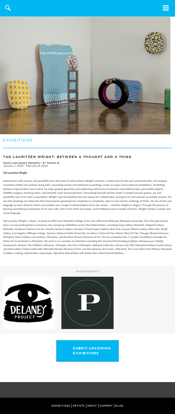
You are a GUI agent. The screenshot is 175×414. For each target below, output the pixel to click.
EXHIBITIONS (61, 406)
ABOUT (92, 406)
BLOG (119, 406)
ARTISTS (79, 406)
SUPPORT (106, 406)
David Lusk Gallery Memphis (22, 163)
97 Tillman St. (51, 163)
